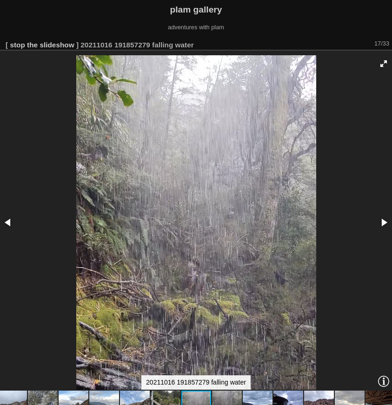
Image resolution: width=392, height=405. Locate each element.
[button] (383, 63)
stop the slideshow (42, 45)
